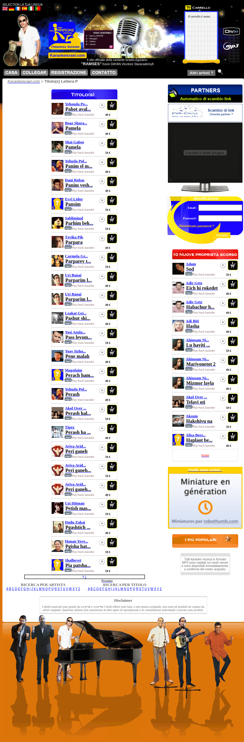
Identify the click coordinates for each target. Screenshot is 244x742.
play (102, 105)
